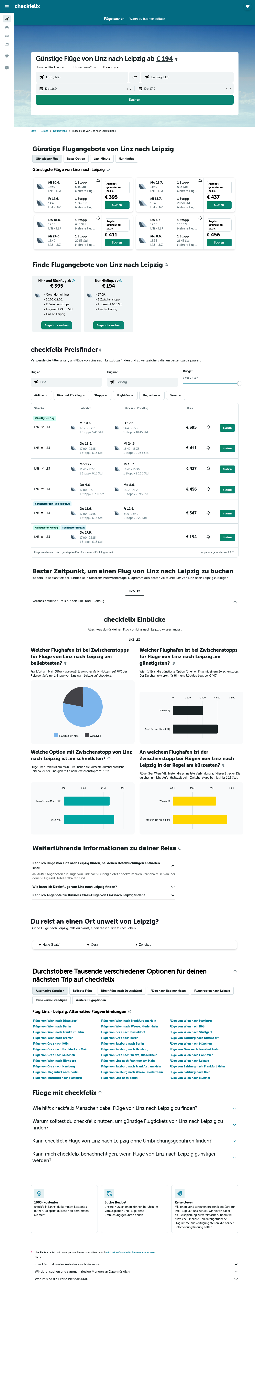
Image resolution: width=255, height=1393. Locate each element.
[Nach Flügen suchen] (7, 19)
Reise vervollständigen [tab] (51, 1000)
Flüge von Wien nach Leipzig (189, 1060)
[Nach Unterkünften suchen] (7, 27)
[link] (56, 325)
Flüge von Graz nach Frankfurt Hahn (194, 1049)
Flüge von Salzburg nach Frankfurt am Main (131, 1066)
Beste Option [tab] (76, 158)
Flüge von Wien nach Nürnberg (54, 1060)
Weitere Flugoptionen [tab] (91, 1000)
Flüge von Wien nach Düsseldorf (55, 1020)
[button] (6, 6)
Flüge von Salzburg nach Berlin (122, 1043)
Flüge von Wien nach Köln (187, 1026)
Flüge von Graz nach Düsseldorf (123, 1032)
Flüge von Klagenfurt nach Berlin (56, 1072)
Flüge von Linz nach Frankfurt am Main (128, 1060)
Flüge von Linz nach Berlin (119, 1077)
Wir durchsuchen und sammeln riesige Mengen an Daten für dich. (137, 1271)
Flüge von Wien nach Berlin (52, 1026)
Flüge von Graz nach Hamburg (54, 1066)
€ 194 (164, 59)
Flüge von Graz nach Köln (51, 1043)
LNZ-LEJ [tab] (134, 591)
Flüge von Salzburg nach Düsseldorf (194, 1037)
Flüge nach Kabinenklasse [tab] (168, 990)
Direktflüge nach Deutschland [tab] (121, 990)
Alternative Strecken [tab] (50, 990)
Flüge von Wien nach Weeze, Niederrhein (129, 1026)
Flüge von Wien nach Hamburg (190, 1020)
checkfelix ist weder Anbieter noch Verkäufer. (137, 1264)
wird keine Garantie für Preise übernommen (130, 1252)
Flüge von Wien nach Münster (189, 1077)
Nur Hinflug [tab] (126, 158)
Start (33, 131)
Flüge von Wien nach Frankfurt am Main (128, 1020)
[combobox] (111, 67)
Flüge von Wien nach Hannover (191, 1055)
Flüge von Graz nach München (54, 1055)
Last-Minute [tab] (102, 158)
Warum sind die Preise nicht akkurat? (137, 1279)
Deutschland (60, 131)
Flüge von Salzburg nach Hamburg (124, 1049)
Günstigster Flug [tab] (47, 158)
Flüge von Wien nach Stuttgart (190, 1032)
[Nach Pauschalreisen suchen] (7, 44)
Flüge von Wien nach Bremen (53, 1037)
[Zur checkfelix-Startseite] (27, 6)
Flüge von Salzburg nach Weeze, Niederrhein (132, 1072)
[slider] (239, 383)
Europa (44, 131)
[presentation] (176, 59)
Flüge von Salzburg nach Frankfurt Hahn (197, 1066)
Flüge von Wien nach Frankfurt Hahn (58, 1032)
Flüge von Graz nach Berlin (119, 1037)
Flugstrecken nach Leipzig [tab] (212, 990)
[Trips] (7, 56)
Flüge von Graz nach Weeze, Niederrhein (129, 1055)
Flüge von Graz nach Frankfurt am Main (60, 1049)
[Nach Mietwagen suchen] (7, 36)
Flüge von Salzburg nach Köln (189, 1072)
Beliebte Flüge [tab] (82, 990)
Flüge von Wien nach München (190, 1043)
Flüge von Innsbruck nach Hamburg (57, 1077)
